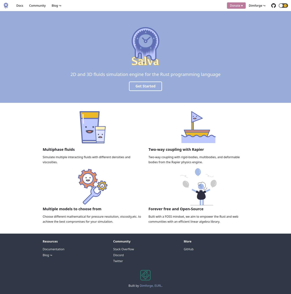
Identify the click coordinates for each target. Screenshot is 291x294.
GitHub (189, 249)
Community (37, 6)
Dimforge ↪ (257, 6)
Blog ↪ (56, 6)
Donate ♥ (236, 6)
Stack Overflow (123, 249)
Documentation (53, 249)
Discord (118, 255)
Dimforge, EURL (151, 286)
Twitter (118, 261)
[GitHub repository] (273, 6)
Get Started (145, 86)
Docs (19, 6)
